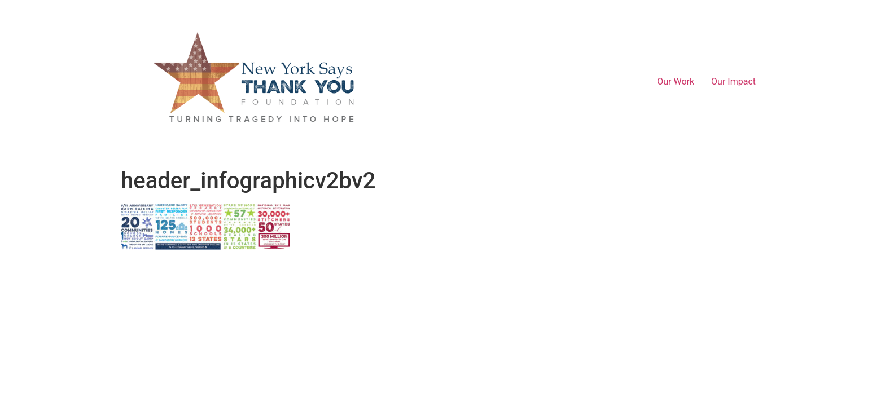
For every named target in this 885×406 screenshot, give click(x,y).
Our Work (675, 81)
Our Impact (733, 81)
